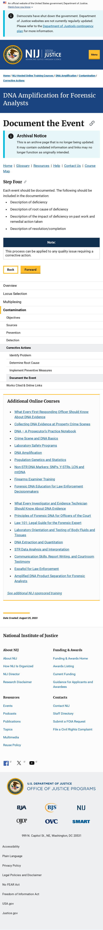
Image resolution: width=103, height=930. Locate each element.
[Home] (43, 55)
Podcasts (9, 713)
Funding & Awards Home (70, 658)
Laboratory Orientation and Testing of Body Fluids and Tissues (54, 532)
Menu (94, 54)
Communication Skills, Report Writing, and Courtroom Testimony (54, 559)
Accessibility (10, 846)
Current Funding (64, 674)
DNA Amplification (66, 75)
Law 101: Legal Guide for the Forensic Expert (47, 523)
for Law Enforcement (36, 569)
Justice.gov (10, 913)
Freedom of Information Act (20, 894)
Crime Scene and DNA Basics (36, 438)
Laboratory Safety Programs (35, 445)
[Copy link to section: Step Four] (24, 182)
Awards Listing (63, 666)
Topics (7, 729)
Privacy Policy (11, 865)
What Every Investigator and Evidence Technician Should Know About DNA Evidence (50, 505)
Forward (30, 269)
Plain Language (12, 856)
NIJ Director (11, 674)
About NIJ (10, 658)
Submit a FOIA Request (69, 721)
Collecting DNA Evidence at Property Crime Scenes (52, 424)
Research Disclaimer (17, 682)
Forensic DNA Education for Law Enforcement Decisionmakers (48, 488)
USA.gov (8, 903)
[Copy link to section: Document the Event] (90, 123)
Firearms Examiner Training (34, 479)
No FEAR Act (11, 884)
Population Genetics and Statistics (40, 460)
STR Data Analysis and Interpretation (41, 549)
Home (6, 75)
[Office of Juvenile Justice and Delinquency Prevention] (22, 822)
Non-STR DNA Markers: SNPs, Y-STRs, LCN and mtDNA (49, 469)
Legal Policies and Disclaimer (22, 875)
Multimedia (11, 737)
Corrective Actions (14, 80)
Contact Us (72, 166)
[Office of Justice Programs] (13, 54)
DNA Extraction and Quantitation (38, 542)
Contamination (87, 75)
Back (10, 269)
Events (7, 706)
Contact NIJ (61, 706)
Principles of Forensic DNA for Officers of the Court (52, 516)
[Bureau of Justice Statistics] (51, 810)
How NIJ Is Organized (18, 666)
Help (56, 166)
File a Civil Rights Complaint (72, 729)
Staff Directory (63, 713)
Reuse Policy (12, 745)
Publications (12, 721)
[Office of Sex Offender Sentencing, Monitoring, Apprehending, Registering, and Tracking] (81, 820)
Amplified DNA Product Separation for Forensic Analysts (49, 578)
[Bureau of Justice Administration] (21, 806)
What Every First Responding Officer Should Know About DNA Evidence (51, 414)
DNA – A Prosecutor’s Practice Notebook (45, 431)
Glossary (23, 166)
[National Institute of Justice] (81, 806)
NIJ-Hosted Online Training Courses (33, 75)
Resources (41, 166)
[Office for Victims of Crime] (51, 821)
